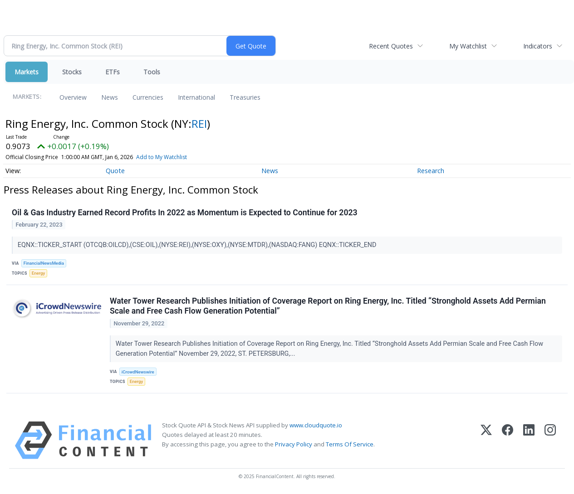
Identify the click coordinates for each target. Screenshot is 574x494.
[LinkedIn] (529, 440)
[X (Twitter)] (486, 440)
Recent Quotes (391, 46)
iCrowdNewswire (138, 371)
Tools (151, 72)
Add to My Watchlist (161, 157)
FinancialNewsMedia (44, 263)
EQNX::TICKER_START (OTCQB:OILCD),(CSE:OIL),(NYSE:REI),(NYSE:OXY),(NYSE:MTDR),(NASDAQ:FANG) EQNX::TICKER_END (198, 245)
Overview (73, 97)
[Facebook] (507, 440)
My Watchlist (468, 46)
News (109, 97)
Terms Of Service (349, 444)
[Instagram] (550, 440)
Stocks (72, 72)
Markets (27, 72)
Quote (115, 170)
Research (430, 170)
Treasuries (245, 97)
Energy (38, 273)
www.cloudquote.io (315, 425)
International (196, 97)
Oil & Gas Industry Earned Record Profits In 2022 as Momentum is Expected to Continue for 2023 (185, 212)
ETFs (112, 72)
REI (199, 123)
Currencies (147, 97)
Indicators (537, 46)
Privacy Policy (293, 444)
